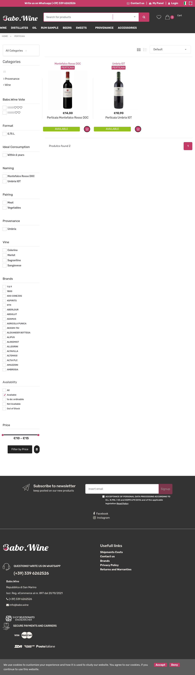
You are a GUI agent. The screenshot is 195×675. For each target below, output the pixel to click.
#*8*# (11, 112)
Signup (165, 489)
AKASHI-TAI (13, 328)
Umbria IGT (118, 63)
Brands (105, 560)
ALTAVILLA (12, 351)
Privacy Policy (109, 565)
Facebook (100, 513)
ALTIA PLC (12, 360)
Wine (3, 27)
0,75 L (11, 133)
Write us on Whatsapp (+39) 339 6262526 (50, 3)
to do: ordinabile (15, 399)
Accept (160, 664)
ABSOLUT (12, 314)
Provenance (104, 27)
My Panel (156, 3)
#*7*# (10, 107)
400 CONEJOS (14, 296)
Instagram (101, 517)
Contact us (135, 3)
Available (11, 395)
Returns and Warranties (116, 569)
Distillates (19, 27)
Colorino (12, 250)
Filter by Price (19, 449)
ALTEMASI (12, 355)
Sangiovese (14, 265)
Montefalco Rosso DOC (68, 63)
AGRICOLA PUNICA (16, 323)
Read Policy (123, 503)
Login (173, 3)
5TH (9, 305)
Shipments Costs (111, 552)
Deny (174, 664)
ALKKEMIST (13, 342)
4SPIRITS (12, 300)
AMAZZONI (12, 365)
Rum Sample (49, 27)
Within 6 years (15, 155)
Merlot (11, 255)
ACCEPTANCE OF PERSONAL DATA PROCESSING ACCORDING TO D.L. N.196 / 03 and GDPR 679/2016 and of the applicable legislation (137, 500)
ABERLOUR (12, 309)
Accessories (127, 27)
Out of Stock (13, 408)
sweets (81, 27)
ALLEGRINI (12, 346)
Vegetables (14, 207)
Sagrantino (14, 260)
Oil (34, 27)
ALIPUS (11, 337)
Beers (67, 27)
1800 (9, 291)
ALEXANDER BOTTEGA (18, 332)
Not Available (14, 404)
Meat (10, 202)
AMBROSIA (12, 369)
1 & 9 (9, 286)
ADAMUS (11, 319)
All (8, 390)
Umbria (11, 229)
